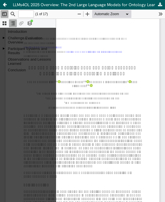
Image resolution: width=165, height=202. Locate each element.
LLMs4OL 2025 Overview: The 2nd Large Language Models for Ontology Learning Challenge (89, 5)
